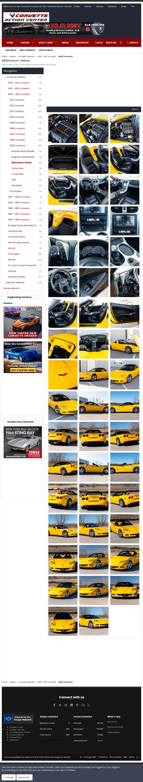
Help (125, 757)
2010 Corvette (17, 116)
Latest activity (113, 731)
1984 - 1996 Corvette (19, 202)
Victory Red (17, 168)
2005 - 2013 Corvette (19, 94)
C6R (13, 179)
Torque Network (16, 734)
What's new (46, 42)
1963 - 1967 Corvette (18, 213)
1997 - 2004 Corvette (19, 196)
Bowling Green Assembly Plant (23, 225)
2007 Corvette (17, 134)
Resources (82, 42)
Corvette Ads (15, 231)
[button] (32, 42)
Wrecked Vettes (16, 276)
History (99, 6)
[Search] (132, 42)
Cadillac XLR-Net (16, 729)
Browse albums (11, 288)
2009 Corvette (17, 122)
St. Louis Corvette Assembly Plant (24, 265)
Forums (25, 42)
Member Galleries (15, 282)
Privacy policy (115, 757)
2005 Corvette (17, 145)
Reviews (112, 6)
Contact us (103, 757)
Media (65, 42)
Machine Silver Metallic (22, 151)
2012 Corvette (17, 105)
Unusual (12, 271)
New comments (27, 50)
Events (87, 6)
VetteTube (14, 740)
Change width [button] (90, 757)
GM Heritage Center (18, 242)
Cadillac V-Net (16, 727)
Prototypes (16, 191)
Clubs (77, 6)
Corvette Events (16, 236)
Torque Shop (15, 737)
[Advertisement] (23, 397)
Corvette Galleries (16, 77)
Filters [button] (134, 109)
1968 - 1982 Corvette (18, 208)
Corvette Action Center (19, 732)
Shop (123, 6)
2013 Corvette (17, 99)
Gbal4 (100, 740)
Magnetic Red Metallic (22, 156)
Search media (46, 50)
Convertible (17, 174)
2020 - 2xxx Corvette (18, 82)
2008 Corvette (17, 128)
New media (10, 50)
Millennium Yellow (21, 162)
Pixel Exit (67, 757)
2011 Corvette (17, 111)
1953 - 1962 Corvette (18, 219)
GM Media (16, 185)
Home (10, 42)
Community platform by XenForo (29, 757)
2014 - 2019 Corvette (18, 88)
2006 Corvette (17, 139)
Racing (11, 259)
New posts (112, 721)
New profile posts (115, 726)
